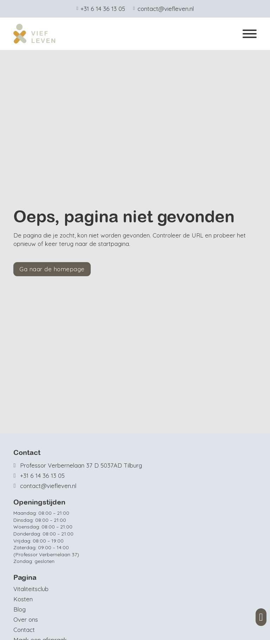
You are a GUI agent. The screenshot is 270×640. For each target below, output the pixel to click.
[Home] (34, 34)
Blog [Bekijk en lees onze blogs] (19, 609)
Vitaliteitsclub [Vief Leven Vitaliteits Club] (31, 589)
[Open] (250, 34)
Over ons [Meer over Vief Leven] (25, 619)
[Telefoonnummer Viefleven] (100, 9)
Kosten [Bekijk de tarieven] (23, 599)
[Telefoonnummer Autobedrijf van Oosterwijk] (77, 475)
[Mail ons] (163, 9)
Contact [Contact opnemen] (24, 629)
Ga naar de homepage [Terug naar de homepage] (52, 269)
